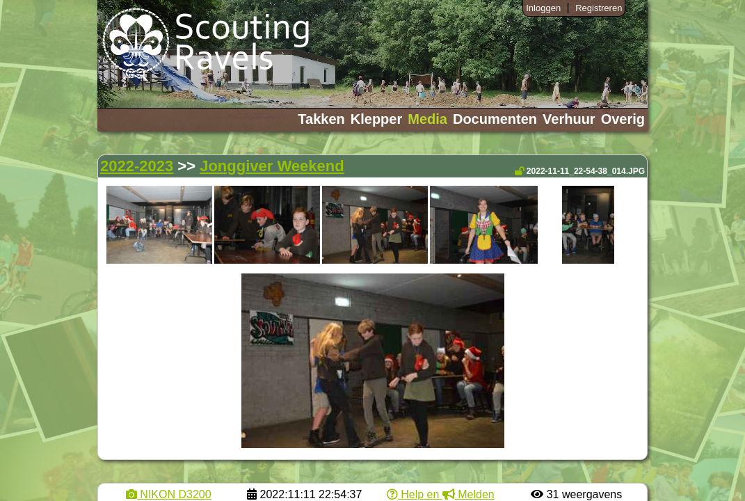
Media (427, 119)
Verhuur (569, 119)
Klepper (376, 119)
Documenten (495, 119)
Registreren (598, 8)
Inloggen (543, 8)
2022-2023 (136, 166)
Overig (623, 119)
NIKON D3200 (168, 494)
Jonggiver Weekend (272, 166)
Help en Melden (441, 494)
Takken (321, 119)
